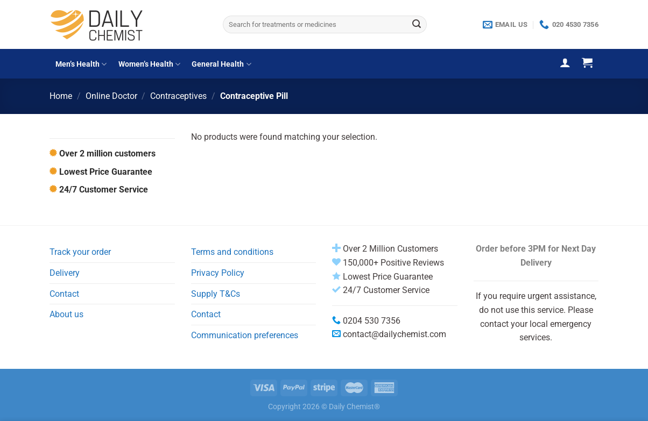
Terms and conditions (232, 252)
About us (66, 314)
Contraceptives (178, 96)
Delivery (65, 273)
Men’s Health (81, 64)
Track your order (80, 252)
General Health (221, 64)
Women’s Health (149, 64)
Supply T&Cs (215, 294)
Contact (64, 294)
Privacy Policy (217, 273)
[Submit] (416, 25)
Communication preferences (244, 335)
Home (61, 96)
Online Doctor (111, 96)
